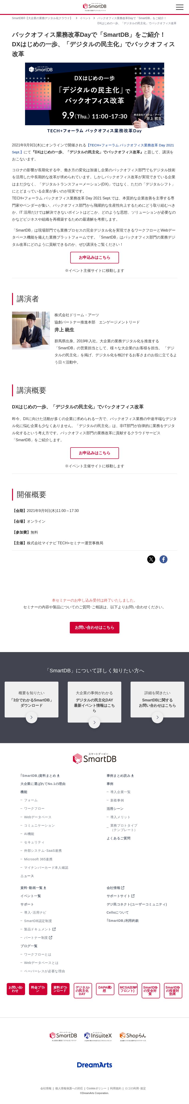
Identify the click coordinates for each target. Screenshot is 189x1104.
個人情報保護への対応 (69, 1087)
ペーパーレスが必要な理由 (44, 972)
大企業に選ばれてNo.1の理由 (43, 785)
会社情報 (113, 889)
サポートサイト (119, 897)
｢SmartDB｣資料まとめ (38, 777)
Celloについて (118, 914)
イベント (85, 18)
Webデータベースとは (41, 964)
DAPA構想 (103, 990)
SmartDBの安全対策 (150, 992)
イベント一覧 (30, 897)
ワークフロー (34, 810)
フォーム (31, 801)
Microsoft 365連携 (38, 860)
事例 (110, 785)
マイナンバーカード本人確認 (46, 869)
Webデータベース (38, 818)
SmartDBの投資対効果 (172, 992)
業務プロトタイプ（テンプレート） (124, 829)
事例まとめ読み (119, 777)
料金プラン (37, 990)
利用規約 (115, 1087)
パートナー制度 (36, 939)
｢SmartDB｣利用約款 (123, 922)
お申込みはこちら (94, 257)
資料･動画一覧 (31, 889)
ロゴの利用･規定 (135, 1087)
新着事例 (117, 802)
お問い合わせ (15, 990)
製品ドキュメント (37, 930)
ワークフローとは (37, 956)
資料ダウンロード (59, 990)
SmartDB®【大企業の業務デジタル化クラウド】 (42, 18)
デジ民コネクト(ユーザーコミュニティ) (137, 906)
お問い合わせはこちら (95, 628)
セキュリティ (34, 843)
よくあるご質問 (119, 839)
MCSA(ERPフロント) (127, 990)
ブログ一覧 (29, 947)
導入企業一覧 (120, 793)
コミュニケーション (39, 827)
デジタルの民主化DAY (81, 992)
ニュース (27, 877)
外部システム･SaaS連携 (43, 852)
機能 (23, 793)
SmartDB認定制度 (38, 922)
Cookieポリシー (96, 1087)
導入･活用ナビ (35, 914)
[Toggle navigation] (179, 8)
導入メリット (120, 818)
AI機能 (29, 835)
